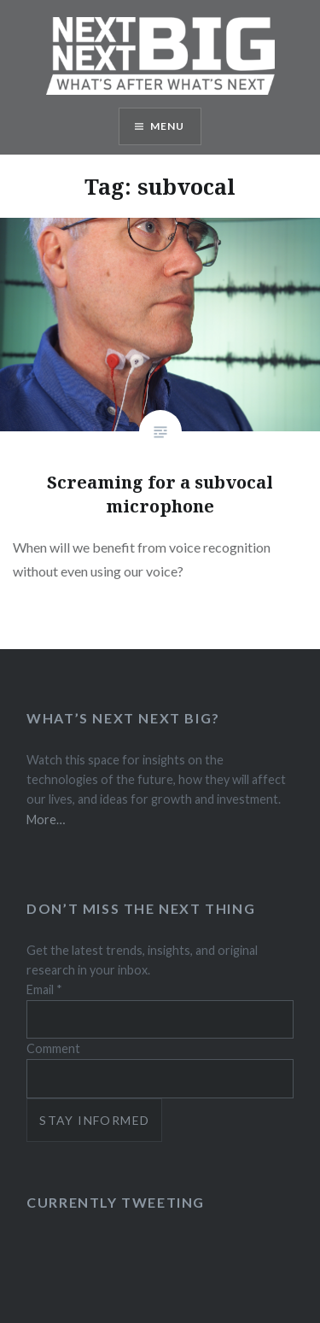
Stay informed (94, 1120)
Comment (53, 1048)
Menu (167, 126)
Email (44, 989)
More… (45, 819)
